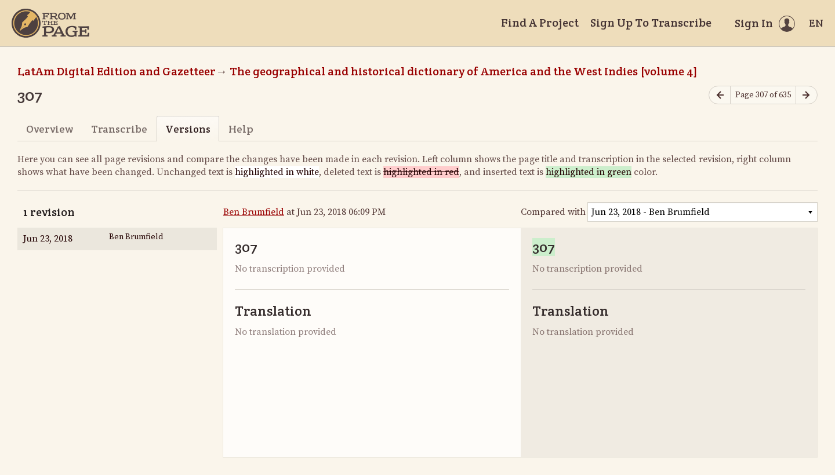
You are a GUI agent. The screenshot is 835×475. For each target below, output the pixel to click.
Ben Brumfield (253, 212)
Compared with (553, 212)
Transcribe (119, 129)
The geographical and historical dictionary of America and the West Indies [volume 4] (464, 71)
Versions (187, 129)
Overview (49, 129)
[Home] (50, 23)
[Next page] (807, 95)
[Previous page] (720, 95)
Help (240, 129)
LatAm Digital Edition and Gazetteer (116, 71)
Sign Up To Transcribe (650, 22)
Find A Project (540, 22)
